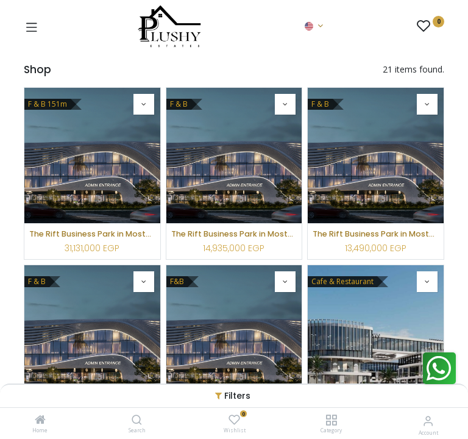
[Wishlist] (234, 420)
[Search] (137, 420)
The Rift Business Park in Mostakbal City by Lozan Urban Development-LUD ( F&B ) (92, 234)
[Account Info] (428, 420)
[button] (143, 104)
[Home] (40, 420)
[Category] (331, 420)
